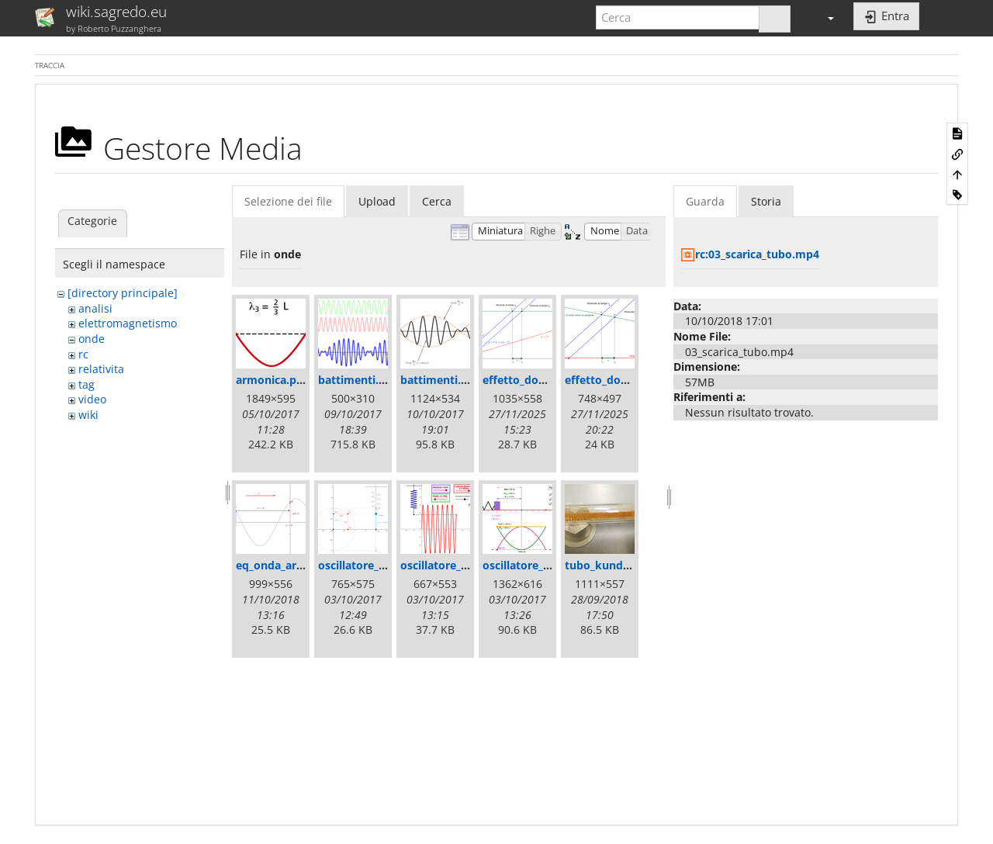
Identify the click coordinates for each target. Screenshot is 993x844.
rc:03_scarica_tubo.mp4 (757, 254)
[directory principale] (122, 292)
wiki (88, 414)
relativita (101, 368)
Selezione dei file (288, 201)
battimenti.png (440, 379)
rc (83, 354)
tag (86, 384)
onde (91, 338)
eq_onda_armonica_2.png (303, 565)
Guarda (705, 201)
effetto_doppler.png (536, 379)
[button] (824, 17)
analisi (95, 308)
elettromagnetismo (127, 323)
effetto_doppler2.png (621, 379)
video (92, 399)
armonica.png (273, 379)
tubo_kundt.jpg (606, 565)
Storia (766, 201)
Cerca (437, 201)
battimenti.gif (355, 379)
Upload (377, 201)
